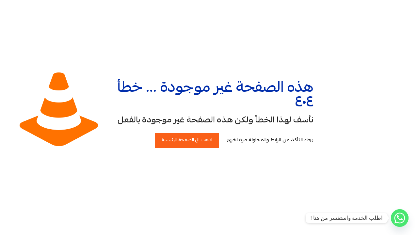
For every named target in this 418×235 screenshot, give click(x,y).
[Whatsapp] (400, 218)
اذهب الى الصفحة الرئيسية (187, 140)
